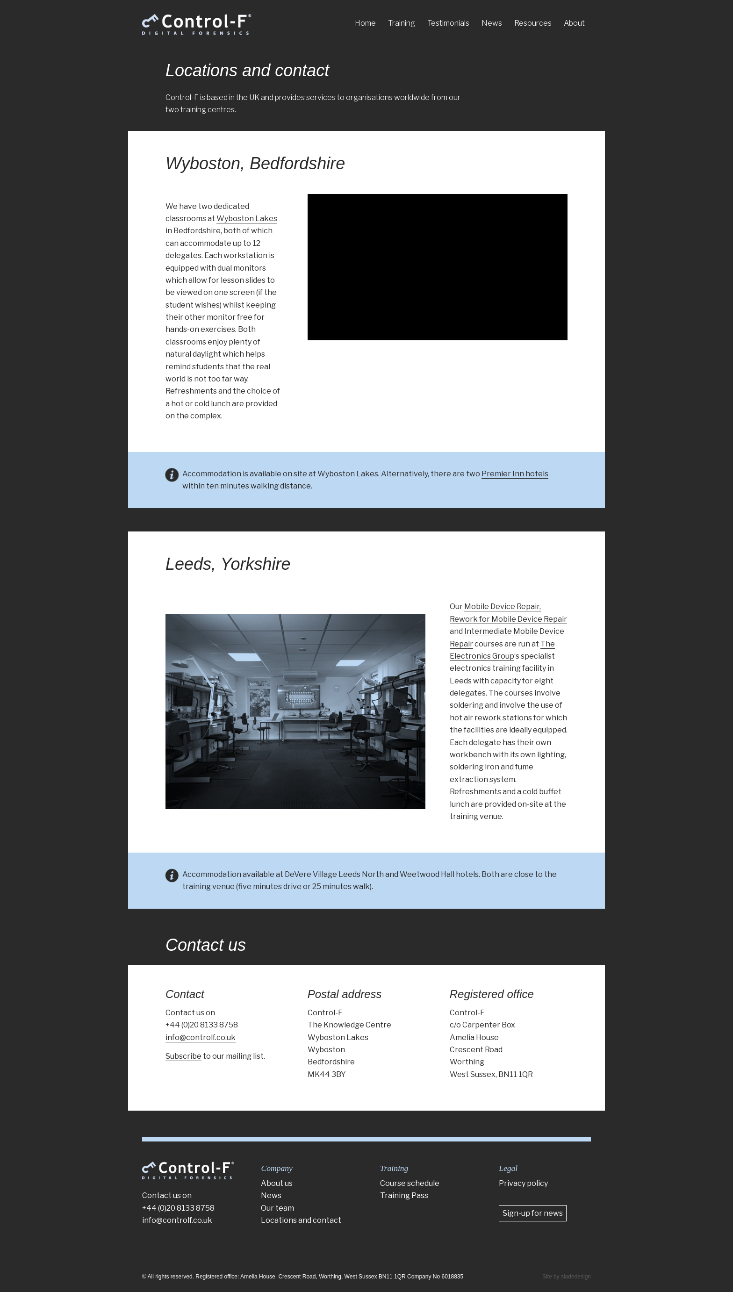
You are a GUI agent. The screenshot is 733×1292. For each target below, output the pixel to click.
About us (277, 1183)
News (271, 1195)
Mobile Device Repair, (502, 606)
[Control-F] (197, 24)
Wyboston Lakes (246, 218)
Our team (277, 1208)
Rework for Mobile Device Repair (508, 619)
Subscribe (183, 1056)
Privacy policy (523, 1183)
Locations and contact (247, 70)
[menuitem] (365, 23)
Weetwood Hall (427, 874)
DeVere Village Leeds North (334, 874)
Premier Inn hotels (514, 473)
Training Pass (404, 1195)
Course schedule (409, 1183)
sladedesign (576, 1276)
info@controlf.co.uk (200, 1037)
